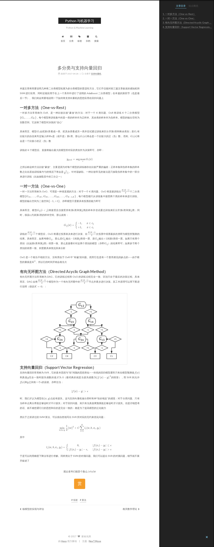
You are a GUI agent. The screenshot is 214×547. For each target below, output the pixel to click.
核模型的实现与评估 (32, 508)
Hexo (64, 541)
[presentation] (28, 117)
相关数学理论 (131, 508)
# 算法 (83, 500)
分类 (71, 38)
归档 (88, 38)
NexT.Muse (95, 541)
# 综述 (74, 500)
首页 (63, 38)
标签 (79, 38)
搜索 (96, 38)
